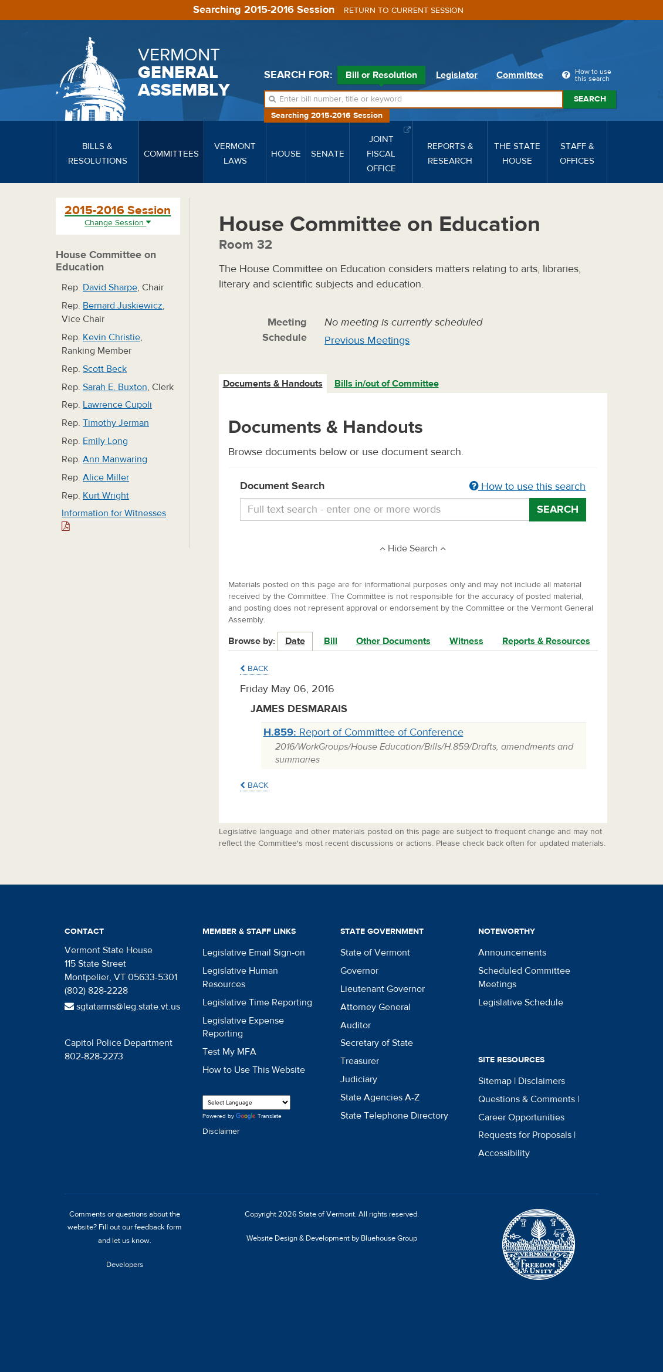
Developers (124, 1264)
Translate (259, 1116)
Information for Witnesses (114, 519)
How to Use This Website (253, 1070)
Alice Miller (106, 477)
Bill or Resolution (381, 76)
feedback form (158, 1227)
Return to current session (404, 10)
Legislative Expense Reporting (243, 1027)
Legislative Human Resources (240, 977)
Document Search (413, 487)
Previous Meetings (367, 340)
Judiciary (358, 1079)
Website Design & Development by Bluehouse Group (331, 1238)
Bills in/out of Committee (386, 383)
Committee (519, 75)
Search (590, 99)
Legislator (457, 75)
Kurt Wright (106, 496)
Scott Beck (105, 369)
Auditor (355, 1025)
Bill (330, 641)
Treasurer (359, 1061)
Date (295, 641)
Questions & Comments (526, 1099)
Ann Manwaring (115, 459)
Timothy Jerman (116, 423)
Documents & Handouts (273, 383)
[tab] (273, 384)
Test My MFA (229, 1052)
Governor (359, 971)
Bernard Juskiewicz (123, 305)
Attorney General (375, 1007)
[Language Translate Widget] (246, 1102)
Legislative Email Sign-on (253, 952)
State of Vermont (375, 952)
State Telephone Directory (394, 1116)
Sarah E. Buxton (115, 387)
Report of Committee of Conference (363, 732)
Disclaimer (221, 1131)
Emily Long (105, 441)
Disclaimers (541, 1081)
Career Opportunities (521, 1117)
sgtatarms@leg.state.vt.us (122, 1006)
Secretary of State (376, 1043)
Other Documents (393, 641)
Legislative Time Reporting (257, 1002)
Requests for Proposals (524, 1135)
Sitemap (495, 1081)
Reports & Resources (546, 641)
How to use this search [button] (527, 486)
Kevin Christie (111, 337)
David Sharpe (110, 287)
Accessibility (504, 1153)
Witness (466, 641)
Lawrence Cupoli (117, 405)
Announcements (512, 952)
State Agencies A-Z (380, 1097)
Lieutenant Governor (382, 989)
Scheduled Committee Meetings (524, 977)
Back (254, 668)
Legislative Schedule (520, 1002)
